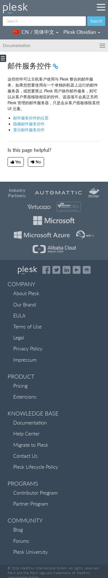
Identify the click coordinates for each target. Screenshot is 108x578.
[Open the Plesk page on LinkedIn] (66, 270)
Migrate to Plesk (30, 445)
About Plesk (26, 293)
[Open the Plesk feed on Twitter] (56, 270)
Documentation (30, 422)
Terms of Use (27, 326)
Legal (18, 337)
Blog (18, 529)
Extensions (24, 397)
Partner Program (30, 504)
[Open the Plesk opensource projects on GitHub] (87, 270)
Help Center (26, 433)
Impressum (24, 360)
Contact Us (25, 456)
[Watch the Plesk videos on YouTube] (77, 270)
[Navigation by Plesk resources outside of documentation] (101, 7)
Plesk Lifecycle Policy (35, 467)
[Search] (44, 21)
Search (96, 21)
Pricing (20, 386)
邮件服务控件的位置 (31, 117)
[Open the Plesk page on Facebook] (46, 270)
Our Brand (24, 304)
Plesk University (30, 552)
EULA (19, 315)
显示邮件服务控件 (29, 129)
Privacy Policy (27, 348)
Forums (21, 541)
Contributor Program (35, 493)
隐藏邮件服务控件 (29, 123)
